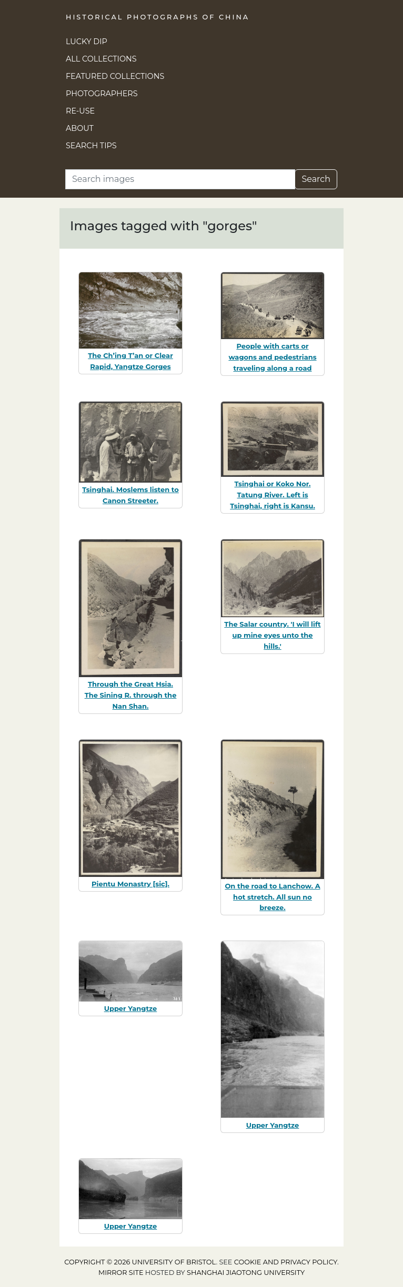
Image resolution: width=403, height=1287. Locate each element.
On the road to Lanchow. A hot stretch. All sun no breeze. (272, 897)
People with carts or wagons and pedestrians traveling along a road (272, 357)
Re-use (80, 111)
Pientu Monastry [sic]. (130, 884)
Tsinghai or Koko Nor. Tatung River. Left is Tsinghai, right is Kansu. (272, 494)
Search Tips (91, 145)
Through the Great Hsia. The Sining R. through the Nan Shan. (131, 695)
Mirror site (121, 1272)
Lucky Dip (86, 41)
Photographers (102, 93)
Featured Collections (115, 76)
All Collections (101, 59)
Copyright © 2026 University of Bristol (140, 1262)
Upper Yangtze (130, 1008)
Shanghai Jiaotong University (246, 1272)
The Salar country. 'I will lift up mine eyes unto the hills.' (272, 635)
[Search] (180, 179)
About (80, 128)
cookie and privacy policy (285, 1262)
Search (315, 179)
